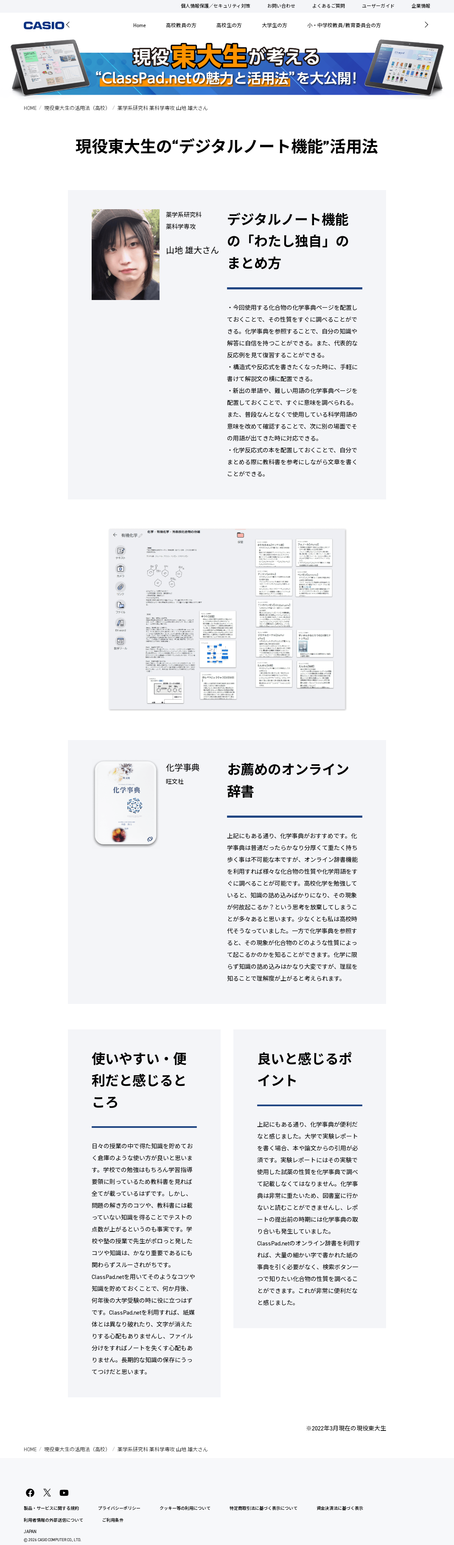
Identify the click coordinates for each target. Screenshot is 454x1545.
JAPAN (30, 1531)
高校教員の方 (181, 25)
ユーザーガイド (378, 6)
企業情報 (421, 6)
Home (139, 25)
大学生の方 (274, 25)
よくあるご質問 (328, 6)
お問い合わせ (281, 6)
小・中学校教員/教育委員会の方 (344, 25)
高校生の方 (229, 25)
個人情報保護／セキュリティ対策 (215, 6)
